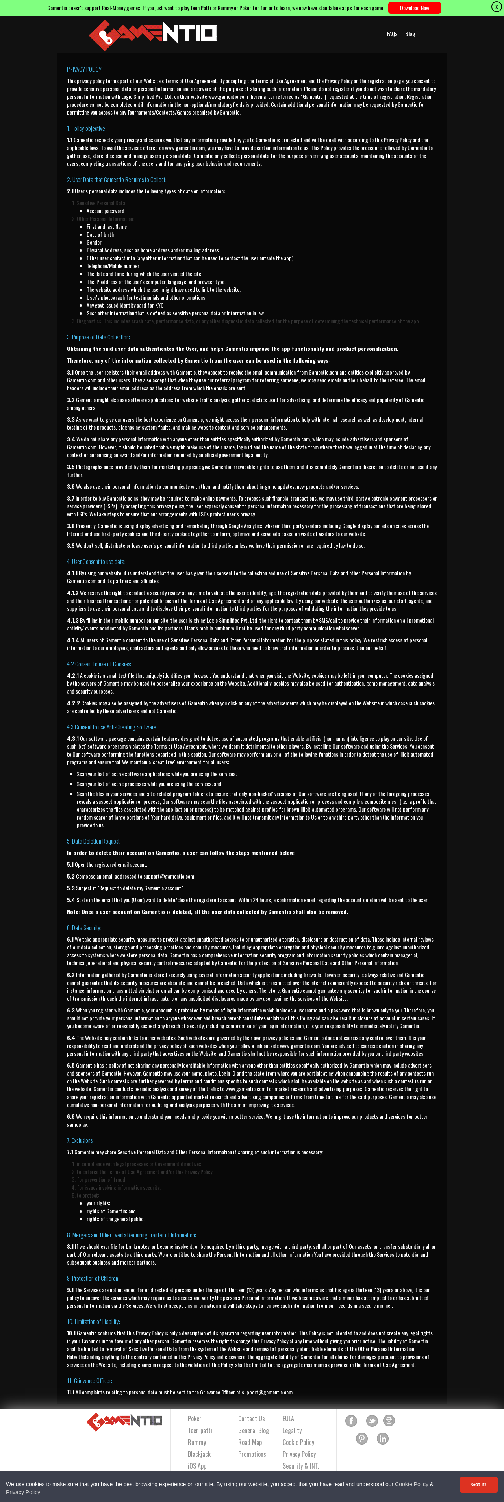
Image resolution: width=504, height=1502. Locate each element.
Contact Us (251, 1418)
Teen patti (200, 1430)
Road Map (250, 1442)
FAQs (392, 33)
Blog (410, 33)
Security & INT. (301, 1465)
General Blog (253, 1430)
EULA (288, 1418)
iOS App (197, 1465)
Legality (292, 1430)
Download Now (414, 8)
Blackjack (199, 1454)
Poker (195, 1418)
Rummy (197, 1442)
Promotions (252, 1454)
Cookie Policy (411, 1484)
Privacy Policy (23, 1492)
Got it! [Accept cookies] (478, 1484)
